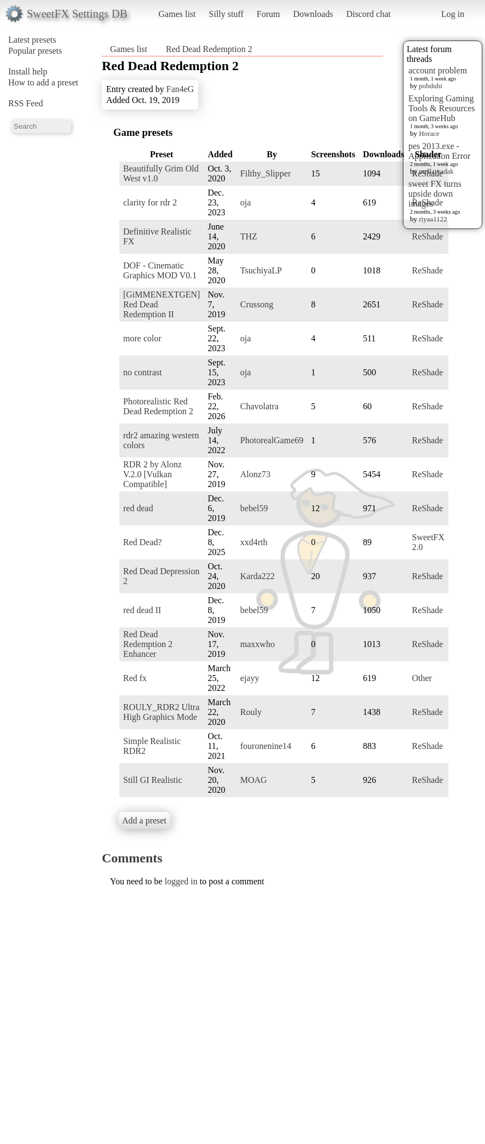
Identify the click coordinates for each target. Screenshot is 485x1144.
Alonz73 (255, 474)
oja (245, 202)
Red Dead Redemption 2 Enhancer (147, 644)
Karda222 (257, 576)
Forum (268, 14)
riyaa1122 (433, 219)
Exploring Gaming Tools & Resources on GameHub (441, 108)
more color (142, 338)
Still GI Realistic (152, 780)
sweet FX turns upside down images (434, 193)
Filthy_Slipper (265, 173)
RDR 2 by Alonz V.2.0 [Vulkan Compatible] (152, 474)
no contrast (142, 372)
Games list (177, 14)
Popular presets (35, 50)
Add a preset (144, 820)
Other (421, 678)
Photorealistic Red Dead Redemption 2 (158, 406)
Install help (28, 71)
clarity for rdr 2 (150, 202)
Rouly (251, 712)
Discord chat (368, 14)
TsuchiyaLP (261, 270)
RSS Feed (25, 103)
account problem (437, 70)
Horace (429, 133)
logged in (181, 881)
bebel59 (254, 508)
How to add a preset (43, 82)
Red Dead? (142, 542)
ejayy (249, 678)
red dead (138, 508)
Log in (452, 14)
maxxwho (257, 644)
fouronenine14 (265, 746)
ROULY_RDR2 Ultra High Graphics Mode (161, 712)
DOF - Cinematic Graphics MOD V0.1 (160, 270)
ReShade (427, 173)
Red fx (135, 678)
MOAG (253, 780)
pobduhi (430, 86)
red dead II (142, 610)
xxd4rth (254, 542)
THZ (248, 236)
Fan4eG (180, 89)
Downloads (313, 14)
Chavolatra (259, 406)
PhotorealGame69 (272, 440)
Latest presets (32, 39)
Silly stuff (226, 14)
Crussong (256, 304)
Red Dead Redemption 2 (209, 49)
